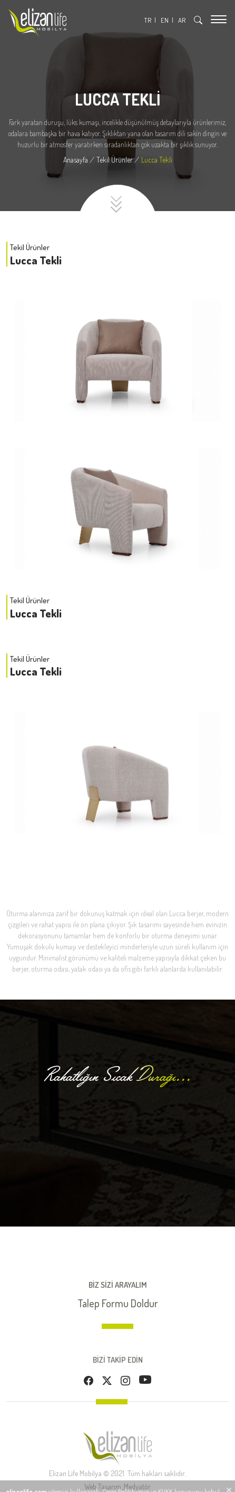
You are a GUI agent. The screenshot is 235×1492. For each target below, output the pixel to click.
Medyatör (137, 1486)
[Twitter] (107, 1380)
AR (181, 20)
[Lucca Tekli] (156, 159)
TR (147, 20)
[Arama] (198, 20)
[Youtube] (145, 1379)
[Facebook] (88, 1380)
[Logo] (37, 22)
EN (165, 20)
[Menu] (219, 19)
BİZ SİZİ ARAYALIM (118, 1285)
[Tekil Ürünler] (118, 159)
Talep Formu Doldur (117, 1303)
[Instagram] (125, 1380)
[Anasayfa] (79, 159)
